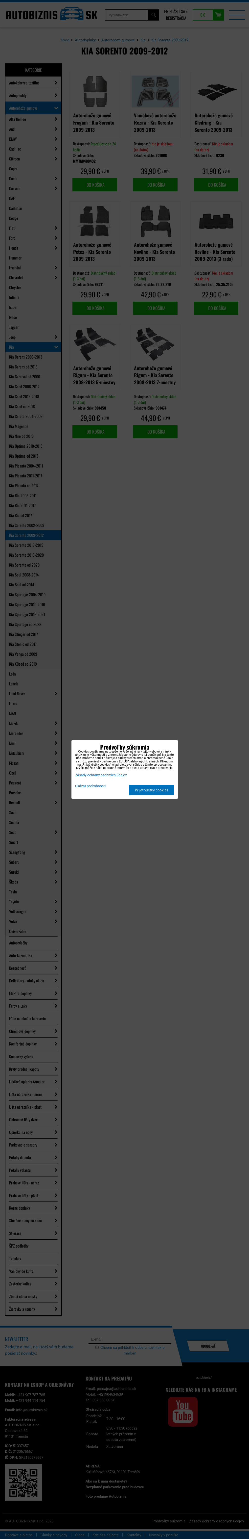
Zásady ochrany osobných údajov (101, 775)
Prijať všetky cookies (151, 790)
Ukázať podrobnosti (90, 786)
